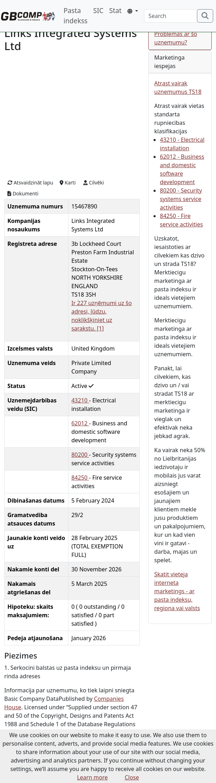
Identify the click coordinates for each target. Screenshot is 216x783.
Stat (115, 10)
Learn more (92, 777)
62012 (80, 423)
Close (132, 777)
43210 (80, 400)
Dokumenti (22, 193)
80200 (80, 455)
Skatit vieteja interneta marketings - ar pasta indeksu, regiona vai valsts (177, 591)
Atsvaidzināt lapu (30, 182)
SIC (98, 10)
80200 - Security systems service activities (181, 199)
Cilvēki (93, 182)
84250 (80, 477)
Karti (68, 182)
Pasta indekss (76, 15)
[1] (100, 328)
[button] (132, 11)
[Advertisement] (72, 115)
